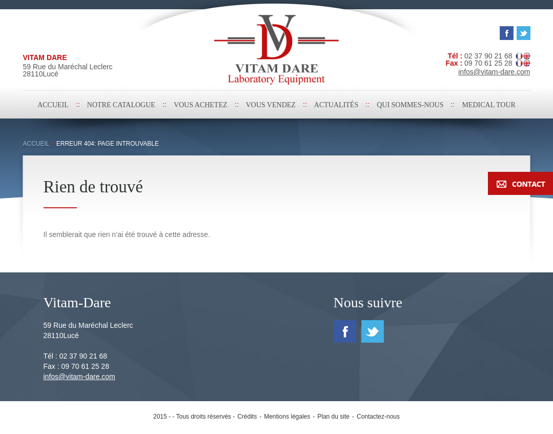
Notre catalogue (121, 105)
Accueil (53, 105)
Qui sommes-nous (410, 105)
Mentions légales (287, 416)
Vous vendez (271, 105)
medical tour (488, 105)
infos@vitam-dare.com (79, 376)
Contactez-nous (378, 416)
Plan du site (333, 416)
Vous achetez (201, 105)
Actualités (336, 105)
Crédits (247, 416)
